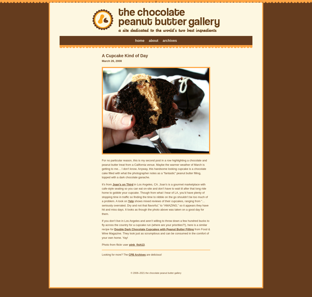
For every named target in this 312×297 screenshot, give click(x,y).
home (140, 40)
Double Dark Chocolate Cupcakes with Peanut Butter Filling (154, 229)
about (153, 40)
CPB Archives (137, 254)
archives (170, 40)
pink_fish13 (137, 244)
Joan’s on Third (122, 184)
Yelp (131, 201)
